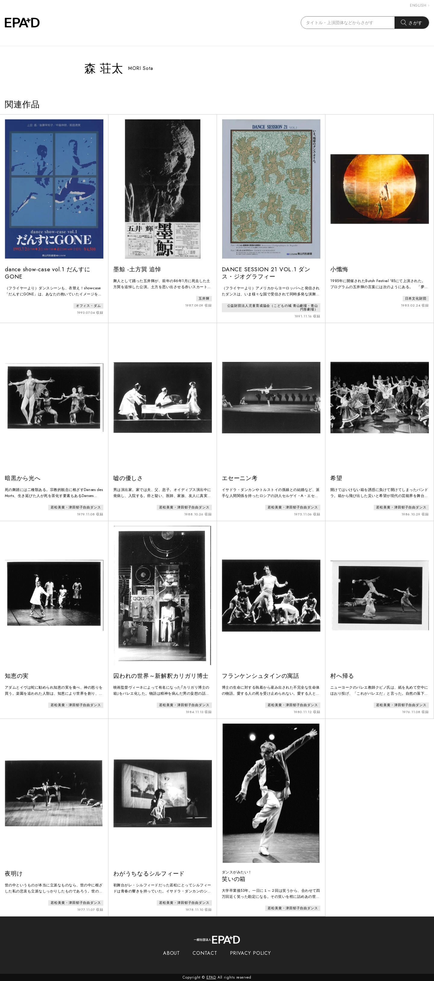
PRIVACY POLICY (250, 953)
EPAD (211, 977)
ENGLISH (419, 5)
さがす (412, 23)
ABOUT (171, 953)
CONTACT (205, 953)
